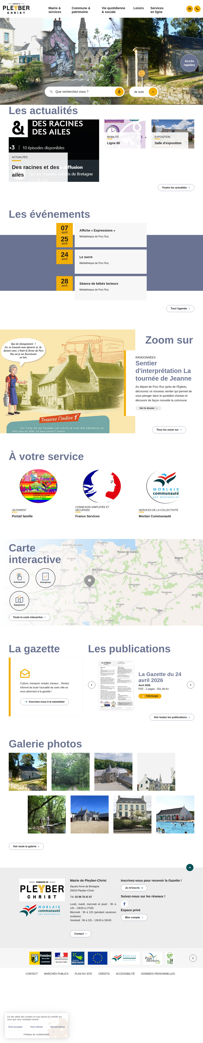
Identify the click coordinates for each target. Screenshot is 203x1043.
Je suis (139, 92)
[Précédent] (91, 685)
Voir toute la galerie (24, 846)
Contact (79, 933)
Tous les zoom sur (168, 429)
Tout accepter (15, 1027)
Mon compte (132, 917)
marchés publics (56, 974)
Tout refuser (36, 1027)
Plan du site (83, 974)
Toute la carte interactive (28, 617)
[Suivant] (190, 685)
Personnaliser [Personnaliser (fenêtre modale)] (57, 1027)
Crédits (104, 974)
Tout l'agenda (179, 308)
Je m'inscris (132, 887)
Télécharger (152, 696)
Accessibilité (125, 974)
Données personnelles (158, 974)
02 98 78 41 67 (83, 897)
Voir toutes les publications (170, 717)
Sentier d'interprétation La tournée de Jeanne (163, 371)
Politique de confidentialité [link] (36, 1034)
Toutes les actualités (174, 187)
